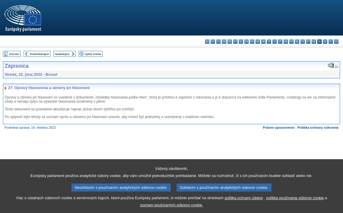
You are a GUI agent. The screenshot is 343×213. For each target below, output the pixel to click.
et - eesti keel (235, 41)
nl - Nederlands (297, 41)
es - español (213, 41)
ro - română (314, 41)
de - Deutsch (229, 41)
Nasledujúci (62, 54)
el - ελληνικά (241, 41)
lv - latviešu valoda (274, 41)
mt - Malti (291, 41)
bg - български (207, 41)
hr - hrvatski (263, 41)
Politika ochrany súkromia (318, 127)
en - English (246, 41)
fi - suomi (331, 41)
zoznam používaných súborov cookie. (171, 208)
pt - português (308, 41)
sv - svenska (336, 41)
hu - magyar (286, 41)
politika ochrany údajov (244, 201)
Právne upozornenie (279, 127)
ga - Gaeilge (258, 41)
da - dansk (224, 41)
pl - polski (302, 41)
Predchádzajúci (39, 54)
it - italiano (269, 41)
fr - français (252, 41)
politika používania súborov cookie (295, 201)
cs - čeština (218, 41)
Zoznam (14, 54)
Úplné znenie (93, 54)
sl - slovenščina (325, 41)
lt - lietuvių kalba (280, 41)
